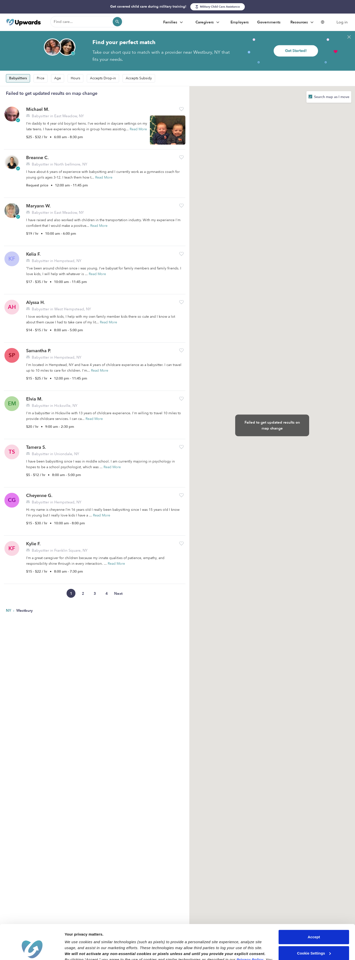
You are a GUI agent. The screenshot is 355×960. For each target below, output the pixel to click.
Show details (76, 950)
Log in (342, 22)
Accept (314, 908)
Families (173, 22)
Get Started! (296, 50)
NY (9, 610)
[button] (181, 109)
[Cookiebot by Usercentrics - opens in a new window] (31, 950)
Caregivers (208, 22)
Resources (302, 22)
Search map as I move (331, 97)
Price (40, 78)
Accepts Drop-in (103, 78)
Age (57, 78)
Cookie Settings (314, 924)
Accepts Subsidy (139, 78)
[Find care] (86, 21)
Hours (75, 78)
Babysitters (18, 78)
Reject (313, 940)
